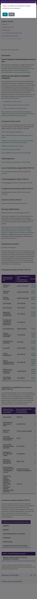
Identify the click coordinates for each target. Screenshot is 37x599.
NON (11, 14)
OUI (5, 14)
